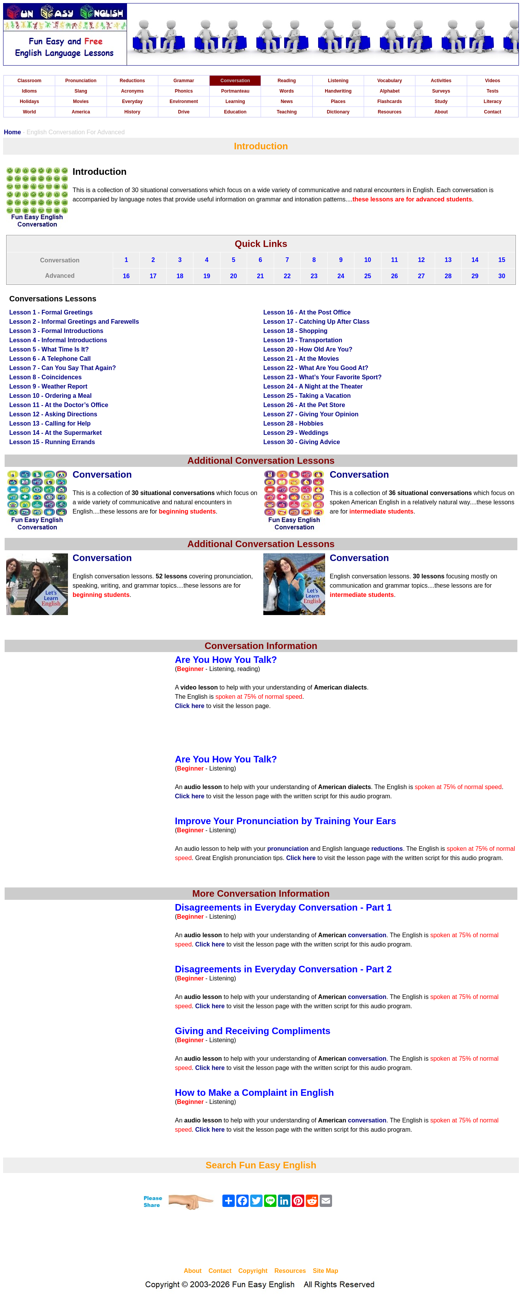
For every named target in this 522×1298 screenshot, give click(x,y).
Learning (235, 101)
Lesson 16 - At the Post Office (307, 312)
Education (235, 112)
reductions (387, 848)
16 (126, 276)
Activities (441, 80)
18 (179, 276)
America (81, 112)
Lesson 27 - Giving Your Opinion (311, 414)
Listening (338, 80)
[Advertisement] (261, 1239)
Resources (390, 112)
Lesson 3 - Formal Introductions (56, 331)
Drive (184, 112)
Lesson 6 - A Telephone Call (50, 358)
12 (421, 260)
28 (448, 276)
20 (233, 276)
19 (206, 276)
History (132, 112)
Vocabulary (389, 80)
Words (287, 91)
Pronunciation (81, 80)
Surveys (441, 91)
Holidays (29, 101)
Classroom (29, 80)
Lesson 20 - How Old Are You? (308, 349)
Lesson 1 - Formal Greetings (51, 312)
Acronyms (132, 91)
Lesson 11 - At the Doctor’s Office (58, 405)
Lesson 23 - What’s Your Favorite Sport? (322, 377)
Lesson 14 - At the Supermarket (55, 432)
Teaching (287, 112)
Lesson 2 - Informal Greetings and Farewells (74, 321)
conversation (367, 935)
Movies (81, 101)
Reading (287, 80)
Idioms (29, 91)
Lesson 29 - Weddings (296, 432)
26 (394, 276)
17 (153, 276)
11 (394, 260)
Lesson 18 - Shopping (295, 331)
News (287, 101)
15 (501, 260)
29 (474, 276)
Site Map (325, 1271)
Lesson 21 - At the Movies (301, 358)
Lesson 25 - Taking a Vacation (307, 395)
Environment (183, 101)
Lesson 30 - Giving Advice (301, 442)
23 (314, 276)
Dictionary (338, 112)
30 (501, 276)
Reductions (132, 80)
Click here (189, 706)
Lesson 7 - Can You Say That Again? (62, 368)
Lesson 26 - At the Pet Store (304, 405)
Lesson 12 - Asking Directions (53, 414)
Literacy (493, 101)
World (29, 112)
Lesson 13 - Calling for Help (50, 423)
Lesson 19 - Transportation (302, 340)
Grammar (183, 80)
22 (287, 276)
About (441, 112)
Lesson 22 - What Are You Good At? (315, 368)
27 (421, 276)
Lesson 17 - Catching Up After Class (316, 321)
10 (367, 260)
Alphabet (390, 91)
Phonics (184, 91)
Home (12, 132)
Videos (492, 80)
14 (474, 260)
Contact (493, 112)
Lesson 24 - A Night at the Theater (313, 386)
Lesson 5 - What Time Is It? (49, 349)
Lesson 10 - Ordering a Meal (50, 395)
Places (338, 101)
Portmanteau (235, 91)
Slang (81, 91)
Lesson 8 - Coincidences (45, 377)
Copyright (253, 1271)
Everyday (132, 101)
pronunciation (287, 848)
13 (448, 260)
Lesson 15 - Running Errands (52, 442)
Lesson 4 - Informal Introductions (58, 340)
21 (260, 276)
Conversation (235, 80)
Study (441, 101)
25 (367, 276)
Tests (492, 91)
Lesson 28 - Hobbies (293, 423)
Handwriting (338, 91)
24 (340, 276)
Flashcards (390, 101)
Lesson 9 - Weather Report (48, 386)
